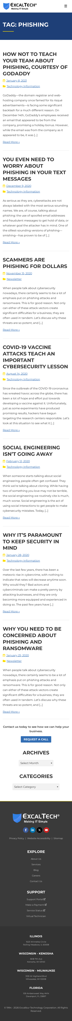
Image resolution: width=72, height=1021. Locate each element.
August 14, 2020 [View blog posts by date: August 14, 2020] (15, 373)
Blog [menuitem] (36, 870)
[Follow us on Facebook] (25, 830)
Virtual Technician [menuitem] (36, 916)
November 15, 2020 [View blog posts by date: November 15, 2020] (17, 273)
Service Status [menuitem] (36, 910)
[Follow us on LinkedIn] (32, 830)
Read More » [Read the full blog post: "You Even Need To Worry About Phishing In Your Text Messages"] (11, 242)
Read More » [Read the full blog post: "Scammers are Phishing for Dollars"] (11, 329)
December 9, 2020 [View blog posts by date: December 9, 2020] (17, 186)
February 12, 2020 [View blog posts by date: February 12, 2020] (16, 461)
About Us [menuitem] (36, 859)
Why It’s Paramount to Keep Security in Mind (32, 541)
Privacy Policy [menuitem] (16, 838)
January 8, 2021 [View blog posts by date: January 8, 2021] (15, 80)
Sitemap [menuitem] (58, 838)
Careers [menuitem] (36, 875)
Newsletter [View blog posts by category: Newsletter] (14, 279)
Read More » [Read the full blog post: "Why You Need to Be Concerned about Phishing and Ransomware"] (11, 711)
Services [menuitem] (36, 864)
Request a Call (36, 739)
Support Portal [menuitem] (36, 899)
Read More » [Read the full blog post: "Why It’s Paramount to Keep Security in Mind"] (11, 611)
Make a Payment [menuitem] (36, 905)
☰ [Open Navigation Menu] (65, 6)
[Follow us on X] (39, 830)
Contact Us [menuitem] (36, 881)
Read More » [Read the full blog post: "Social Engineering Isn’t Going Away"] (11, 517)
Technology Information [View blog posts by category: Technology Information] (23, 86)
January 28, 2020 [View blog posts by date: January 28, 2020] (16, 555)
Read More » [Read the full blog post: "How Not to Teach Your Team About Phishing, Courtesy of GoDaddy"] (11, 142)
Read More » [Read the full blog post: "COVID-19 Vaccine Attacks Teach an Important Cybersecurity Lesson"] (11, 430)
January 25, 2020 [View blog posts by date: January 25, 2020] (16, 655)
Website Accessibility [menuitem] (38, 838)
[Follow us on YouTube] (46, 830)
